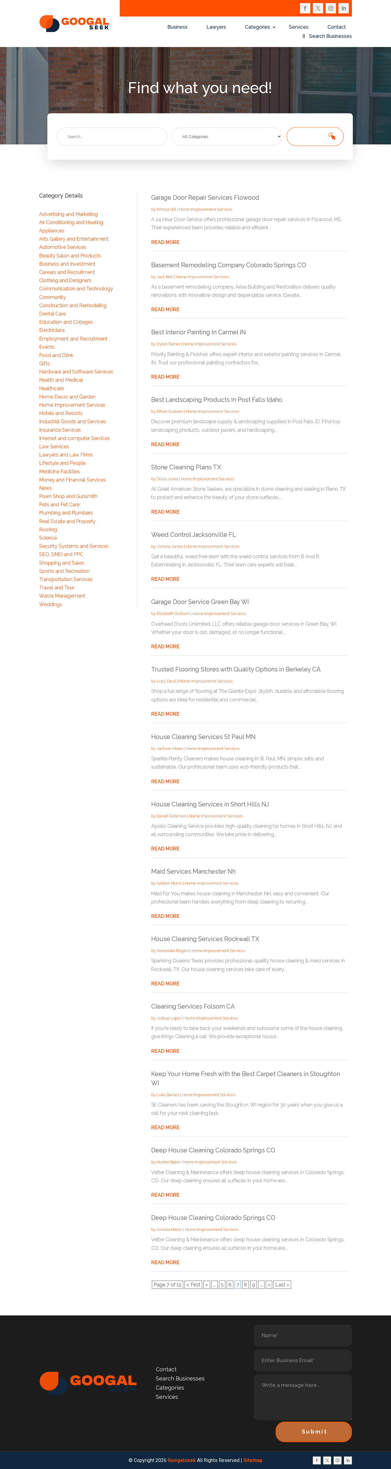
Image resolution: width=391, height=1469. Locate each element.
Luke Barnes (168, 1095)
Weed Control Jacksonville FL (193, 534)
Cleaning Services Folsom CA (193, 1006)
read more (165, 242)
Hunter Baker (169, 1162)
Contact (336, 27)
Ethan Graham (170, 411)
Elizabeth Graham (173, 613)
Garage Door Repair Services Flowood (205, 197)
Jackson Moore (170, 748)
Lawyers (216, 27)
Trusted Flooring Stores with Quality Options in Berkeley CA (236, 669)
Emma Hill (166, 209)
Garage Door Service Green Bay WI (200, 601)
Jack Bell (165, 277)
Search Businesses (330, 36)
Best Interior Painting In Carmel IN (198, 332)
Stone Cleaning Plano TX (186, 467)
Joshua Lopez (169, 1018)
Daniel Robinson (171, 816)
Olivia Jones (167, 479)
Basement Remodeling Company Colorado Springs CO (228, 265)
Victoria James (170, 546)
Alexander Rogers (173, 950)
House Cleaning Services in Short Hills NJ (210, 804)
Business (177, 27)
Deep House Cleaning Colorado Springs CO (213, 1150)
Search (312, 136)
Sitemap (252, 1460)
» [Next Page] (269, 1285)
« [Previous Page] (206, 1285)
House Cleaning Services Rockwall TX (205, 939)
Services (299, 27)
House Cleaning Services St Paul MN (203, 736)
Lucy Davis (167, 681)
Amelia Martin (169, 1229)
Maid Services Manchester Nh (193, 871)
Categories (257, 27)
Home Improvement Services (205, 209)
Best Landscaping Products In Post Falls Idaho (216, 399)
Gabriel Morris (169, 883)
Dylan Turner (168, 344)
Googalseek (182, 1460)
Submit (315, 1431)
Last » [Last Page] (282, 1285)
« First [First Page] (193, 1285)
